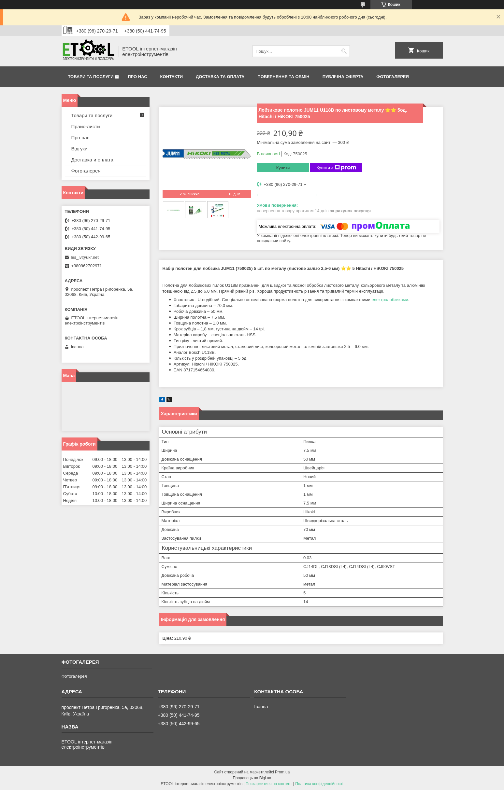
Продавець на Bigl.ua (252, 778)
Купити (283, 167)
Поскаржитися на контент (269, 784)
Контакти (171, 76)
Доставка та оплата (220, 76)
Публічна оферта (343, 76)
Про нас (137, 76)
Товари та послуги (91, 76)
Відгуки (79, 148)
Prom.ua (282, 772)
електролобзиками (389, 299)
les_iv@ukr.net (85, 257)
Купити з (336, 168)
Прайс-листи (85, 126)
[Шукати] (344, 51)
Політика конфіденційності (319, 784)
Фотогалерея (392, 76)
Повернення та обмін (283, 76)
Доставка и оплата (92, 159)
